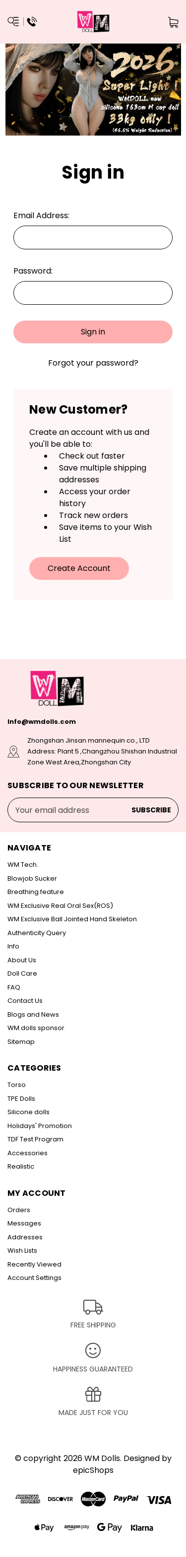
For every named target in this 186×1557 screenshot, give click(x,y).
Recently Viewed (34, 1264)
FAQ (13, 987)
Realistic (20, 1166)
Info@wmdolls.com (41, 721)
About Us (21, 960)
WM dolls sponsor (35, 1028)
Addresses (25, 1237)
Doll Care (22, 973)
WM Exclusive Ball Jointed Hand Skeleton (72, 919)
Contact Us (25, 1000)
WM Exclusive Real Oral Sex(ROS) (60, 905)
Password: (33, 271)
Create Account (79, 568)
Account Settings (34, 1277)
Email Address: (41, 215)
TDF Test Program (35, 1139)
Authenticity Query (36, 933)
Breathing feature (35, 891)
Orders (18, 1210)
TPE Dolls (21, 1098)
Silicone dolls (28, 1112)
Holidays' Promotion (39, 1126)
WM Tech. (22, 864)
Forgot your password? (93, 363)
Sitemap (21, 1041)
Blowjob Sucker (32, 878)
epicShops (93, 1470)
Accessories (27, 1153)
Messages (24, 1223)
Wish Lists (22, 1250)
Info (13, 946)
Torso (16, 1084)
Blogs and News (33, 1014)
